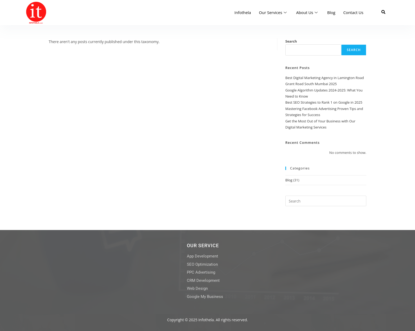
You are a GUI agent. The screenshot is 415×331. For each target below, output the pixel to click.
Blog (331, 12)
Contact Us (353, 12)
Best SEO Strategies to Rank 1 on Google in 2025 (323, 102)
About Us (307, 12)
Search (291, 41)
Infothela (242, 12)
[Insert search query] (325, 201)
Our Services (273, 12)
